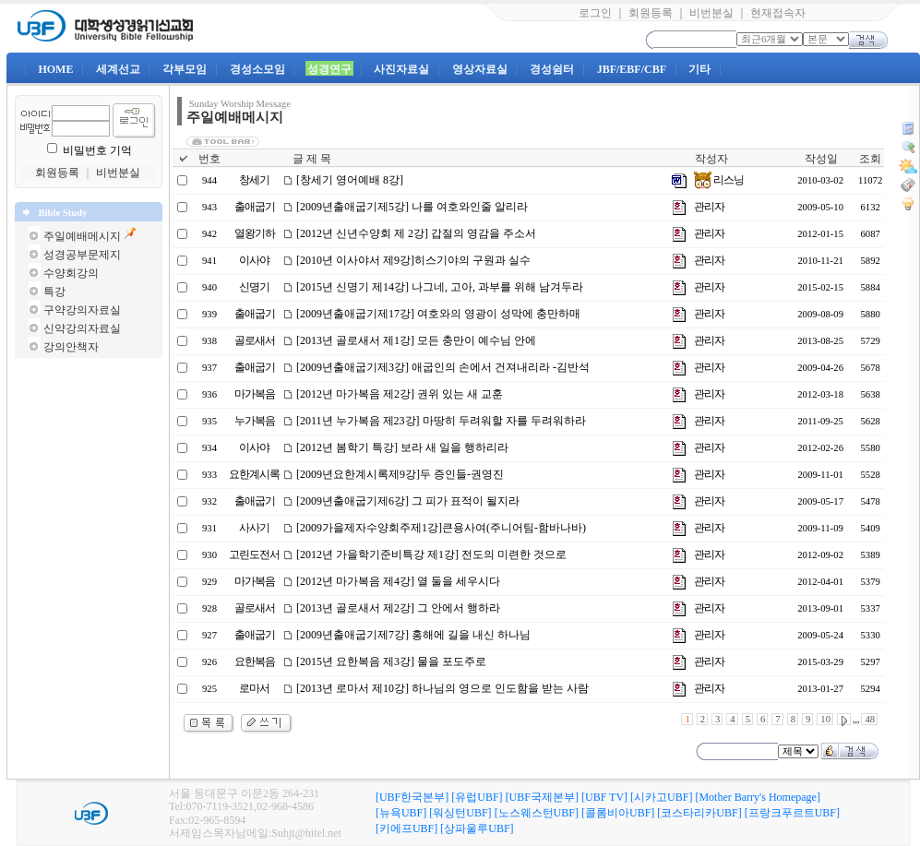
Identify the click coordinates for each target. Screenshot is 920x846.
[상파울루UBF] (476, 828)
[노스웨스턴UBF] (537, 812)
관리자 (709, 206)
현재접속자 (778, 12)
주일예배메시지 (82, 236)
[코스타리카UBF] (699, 812)
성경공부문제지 (82, 254)
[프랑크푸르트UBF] (792, 812)
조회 (870, 158)
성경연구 (329, 69)
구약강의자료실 (82, 310)
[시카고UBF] (661, 797)
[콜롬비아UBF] (617, 812)
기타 (699, 69)
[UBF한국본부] (412, 797)
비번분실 (711, 12)
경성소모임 (257, 69)
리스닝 (719, 179)
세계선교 (118, 69)
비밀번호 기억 (97, 150)
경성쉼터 (552, 69)
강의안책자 (71, 346)
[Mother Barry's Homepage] (757, 797)
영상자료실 (480, 69)
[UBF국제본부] (542, 797)
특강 (54, 291)
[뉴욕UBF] (401, 812)
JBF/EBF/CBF (631, 69)
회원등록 (650, 12)
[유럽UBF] (476, 797)
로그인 (595, 12)
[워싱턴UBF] (460, 812)
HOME (55, 69)
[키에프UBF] (406, 828)
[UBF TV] (604, 797)
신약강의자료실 (82, 328)
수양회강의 (71, 273)
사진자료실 (401, 69)
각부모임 (184, 69)
